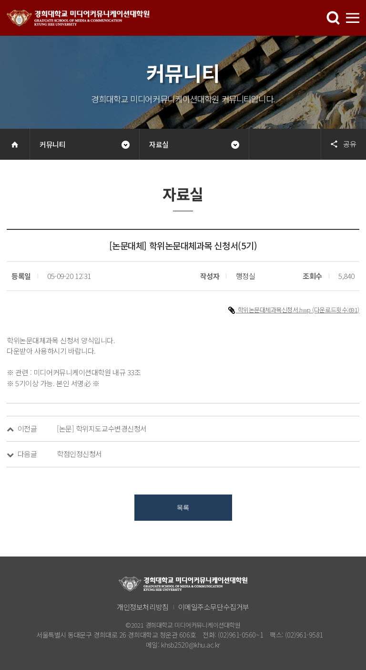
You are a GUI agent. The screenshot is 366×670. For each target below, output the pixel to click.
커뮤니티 (52, 144)
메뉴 (333, 18)
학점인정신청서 (79, 454)
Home (15, 144)
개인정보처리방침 (142, 607)
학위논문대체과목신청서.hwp (275, 309)
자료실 (159, 144)
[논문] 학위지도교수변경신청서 (102, 428)
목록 (183, 507)
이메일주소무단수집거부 (213, 607)
